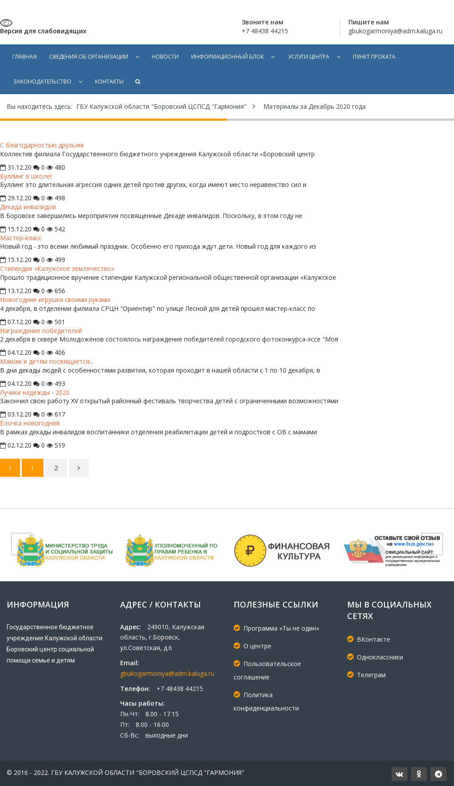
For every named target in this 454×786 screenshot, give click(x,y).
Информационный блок (227, 56)
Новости (165, 56)
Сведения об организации (88, 56)
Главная (24, 56)
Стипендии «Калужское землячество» (57, 268)
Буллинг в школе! (25, 176)
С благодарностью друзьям (41, 145)
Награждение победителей (41, 330)
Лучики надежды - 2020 (35, 392)
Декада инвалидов (28, 206)
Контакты (109, 81)
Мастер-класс (21, 238)
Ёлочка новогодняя (29, 423)
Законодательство (42, 81)
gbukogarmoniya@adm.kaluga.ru (167, 673)
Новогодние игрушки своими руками (55, 299)
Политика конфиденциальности (266, 701)
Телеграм (366, 675)
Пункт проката (374, 56)
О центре (252, 646)
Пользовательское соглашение (267, 670)
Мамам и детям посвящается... (47, 361)
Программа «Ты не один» (276, 628)
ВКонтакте (368, 639)
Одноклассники (375, 657)
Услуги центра (308, 56)
